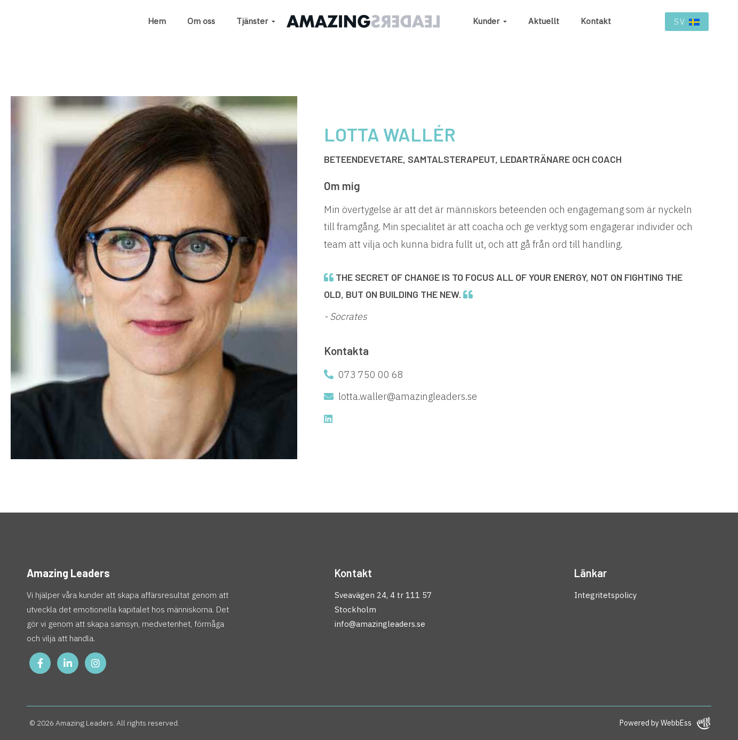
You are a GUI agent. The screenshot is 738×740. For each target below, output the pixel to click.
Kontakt (596, 21)
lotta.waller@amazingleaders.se (400, 396)
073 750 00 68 (363, 374)
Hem (157, 21)
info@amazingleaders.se (380, 624)
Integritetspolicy (605, 595)
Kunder (486, 21)
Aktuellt (543, 21)
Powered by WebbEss (665, 723)
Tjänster (252, 21)
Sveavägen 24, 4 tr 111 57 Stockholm (383, 602)
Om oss (201, 21)
